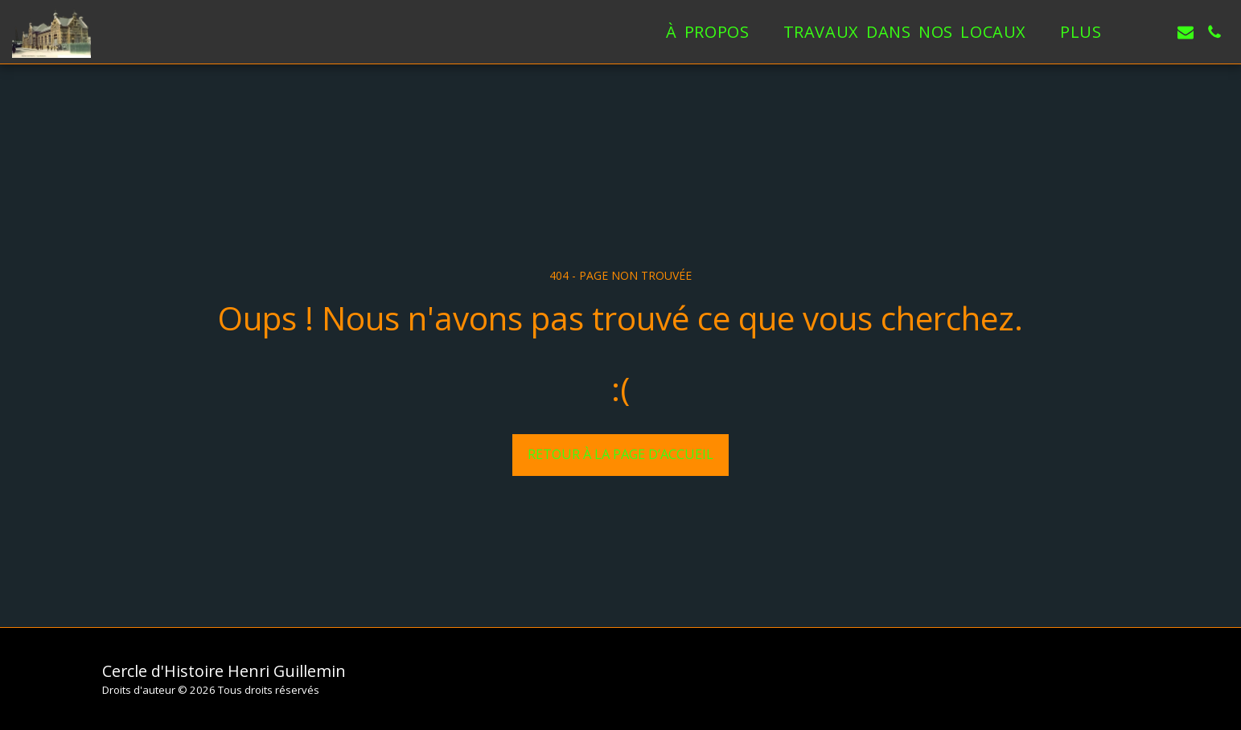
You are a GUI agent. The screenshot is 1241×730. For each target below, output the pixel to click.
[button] (1156, 32)
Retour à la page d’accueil (620, 454)
